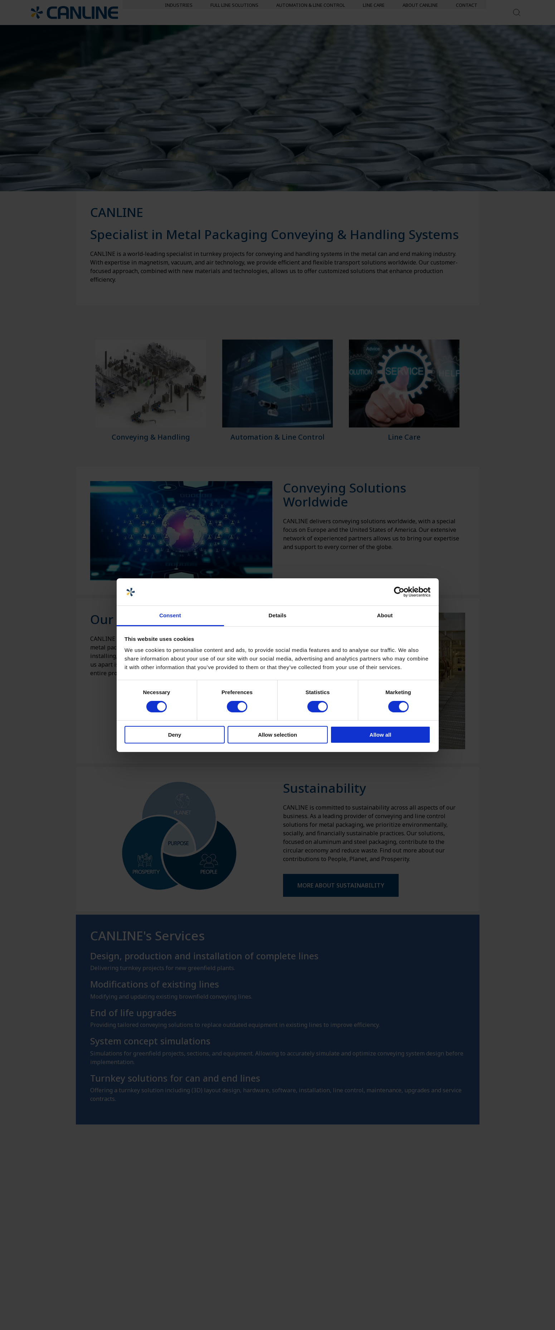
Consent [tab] (170, 615)
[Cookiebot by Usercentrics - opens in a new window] (399, 592)
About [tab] (385, 615)
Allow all (380, 735)
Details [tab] (278, 615)
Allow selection (277, 735)
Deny (174, 735)
